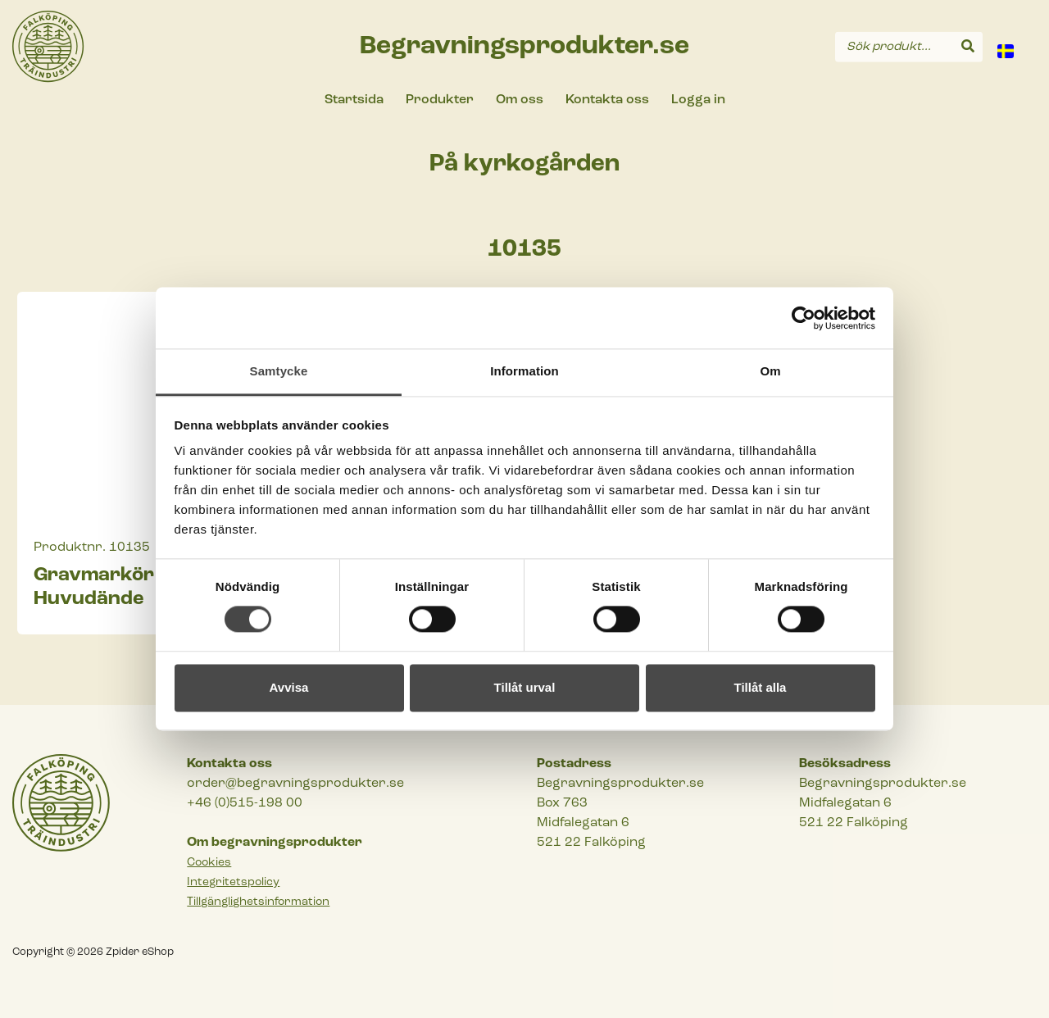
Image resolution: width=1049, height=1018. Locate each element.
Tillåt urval (525, 687)
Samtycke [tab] (279, 371)
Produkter (440, 100)
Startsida (354, 100)
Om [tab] (770, 371)
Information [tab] (524, 371)
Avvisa (289, 687)
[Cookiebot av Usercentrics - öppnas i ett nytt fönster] (803, 318)
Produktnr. (70, 547)
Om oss (519, 100)
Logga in (698, 100)
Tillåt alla (760, 687)
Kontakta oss (607, 100)
